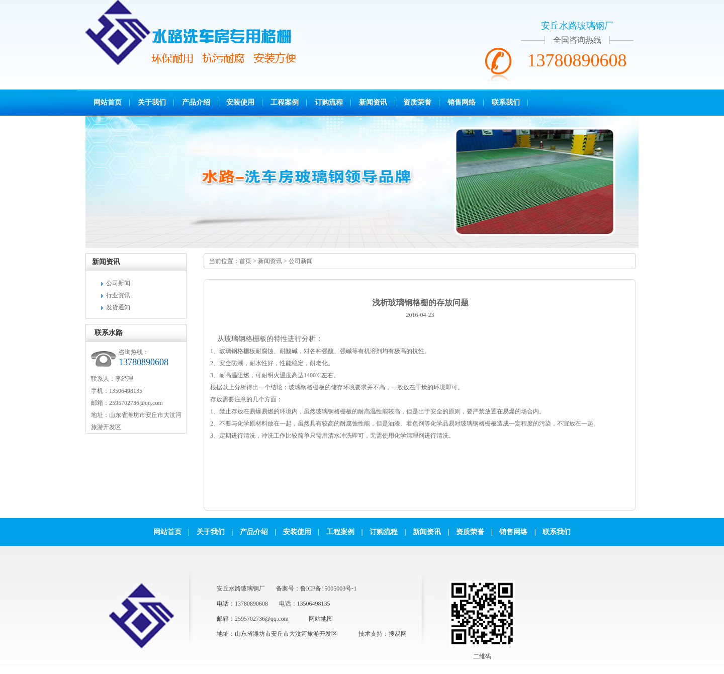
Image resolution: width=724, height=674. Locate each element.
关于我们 (152, 102)
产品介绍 (196, 102)
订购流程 (329, 102)
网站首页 (108, 102)
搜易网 (398, 633)
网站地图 (321, 618)
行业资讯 (118, 295)
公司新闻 (118, 283)
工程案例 (284, 102)
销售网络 (461, 102)
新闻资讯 (373, 102)
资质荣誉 (417, 102)
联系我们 (506, 102)
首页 (245, 261)
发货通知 (118, 307)
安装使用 (240, 102)
